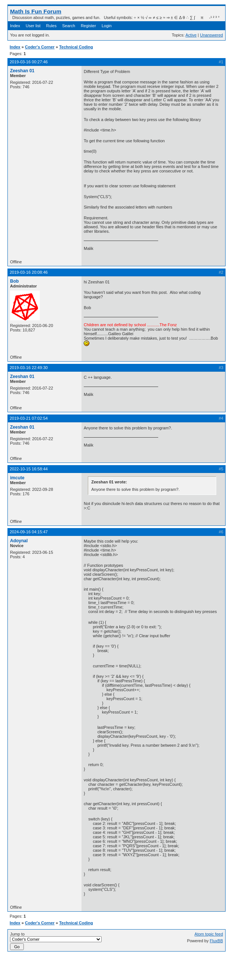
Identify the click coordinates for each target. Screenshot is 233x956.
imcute (17, 477)
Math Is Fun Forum (35, 11)
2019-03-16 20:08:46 (29, 272)
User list (33, 25)
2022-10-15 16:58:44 (29, 469)
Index (15, 25)
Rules (51, 25)
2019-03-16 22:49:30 (29, 367)
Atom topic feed (209, 934)
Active (191, 35)
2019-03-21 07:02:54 (29, 418)
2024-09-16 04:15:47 (29, 532)
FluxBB (216, 940)
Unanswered (211, 35)
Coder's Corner (40, 47)
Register (88, 25)
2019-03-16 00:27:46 (29, 62)
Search (68, 25)
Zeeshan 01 (22, 70)
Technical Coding (76, 47)
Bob (14, 281)
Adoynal (19, 540)
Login (107, 25)
